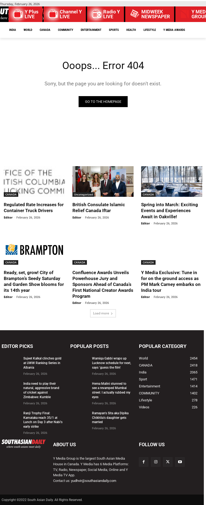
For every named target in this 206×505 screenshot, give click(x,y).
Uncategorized (83, 194)
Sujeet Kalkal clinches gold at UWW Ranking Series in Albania (42, 363)
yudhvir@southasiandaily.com (93, 481)
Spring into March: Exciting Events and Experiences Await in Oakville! (169, 210)
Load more (103, 313)
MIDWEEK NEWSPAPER (155, 14)
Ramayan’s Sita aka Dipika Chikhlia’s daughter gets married (110, 417)
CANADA (11, 194)
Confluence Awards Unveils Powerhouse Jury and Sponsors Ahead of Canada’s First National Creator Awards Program (102, 284)
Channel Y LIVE (71, 14)
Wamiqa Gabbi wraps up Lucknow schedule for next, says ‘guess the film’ (111, 363)
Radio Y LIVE (111, 14)
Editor (8, 217)
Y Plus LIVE (31, 14)
